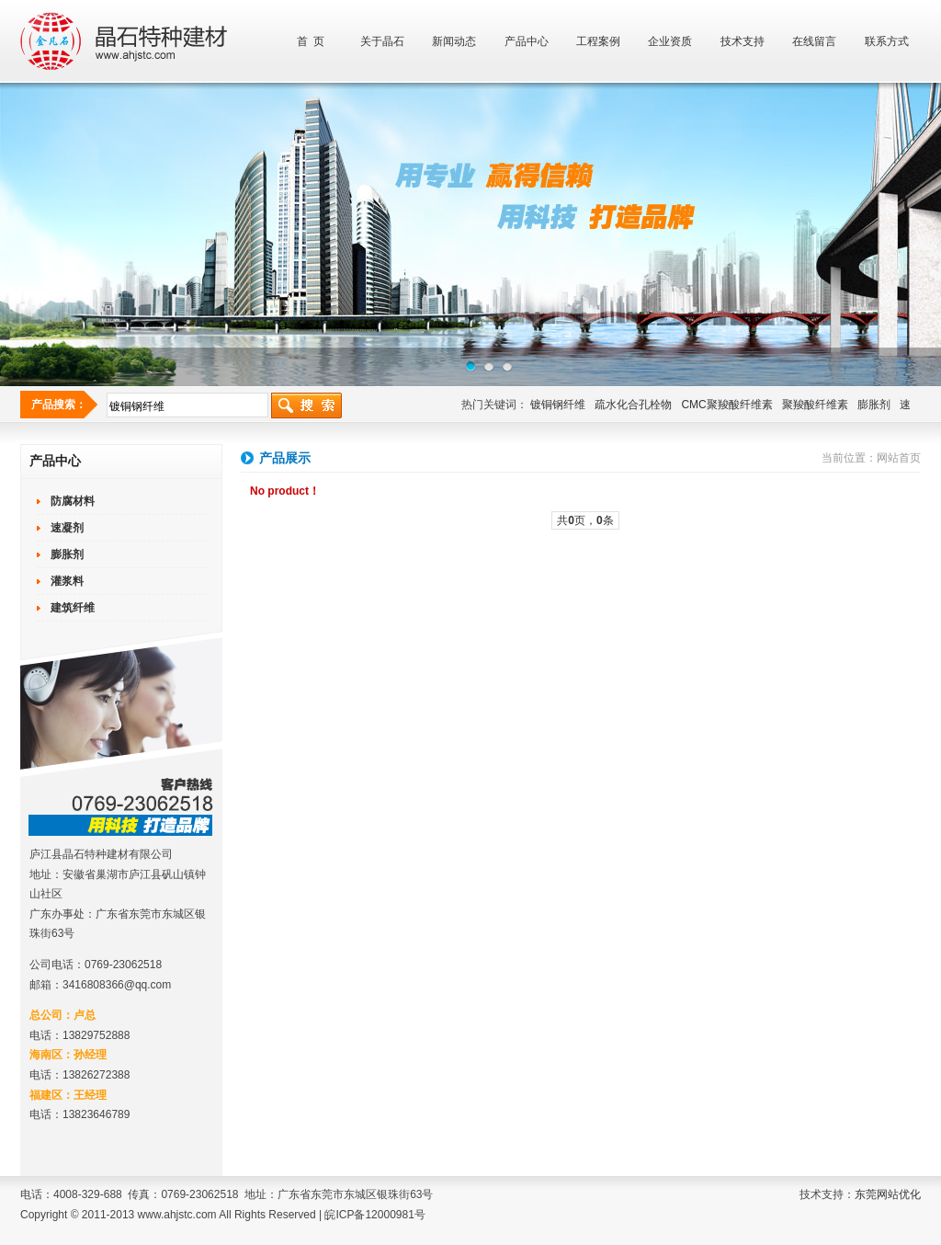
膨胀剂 (873, 404)
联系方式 (887, 41)
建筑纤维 (73, 607)
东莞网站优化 (888, 1194)
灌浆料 (67, 581)
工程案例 (598, 41)
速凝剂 (67, 527)
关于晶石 (382, 41)
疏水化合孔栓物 (633, 404)
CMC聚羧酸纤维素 (726, 404)
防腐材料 (73, 501)
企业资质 (670, 41)
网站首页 (899, 457)
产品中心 (527, 41)
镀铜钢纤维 (557, 404)
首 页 (310, 41)
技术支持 (742, 41)
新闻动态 (454, 41)
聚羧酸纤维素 (815, 404)
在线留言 (814, 41)
